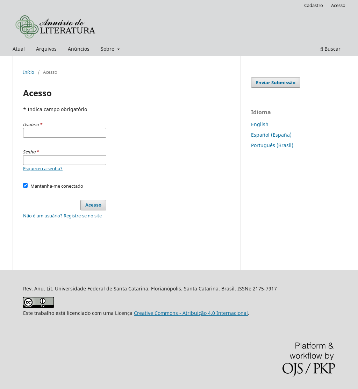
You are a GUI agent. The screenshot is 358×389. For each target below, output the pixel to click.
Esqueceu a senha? (43, 168)
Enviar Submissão (275, 82)
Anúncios (79, 48)
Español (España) (271, 134)
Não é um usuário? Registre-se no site (62, 215)
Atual (19, 48)
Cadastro (313, 5)
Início (28, 72)
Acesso (338, 5)
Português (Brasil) (272, 145)
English (259, 124)
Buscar (330, 48)
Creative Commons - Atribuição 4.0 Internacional (191, 313)
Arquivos (46, 48)
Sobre (108, 48)
